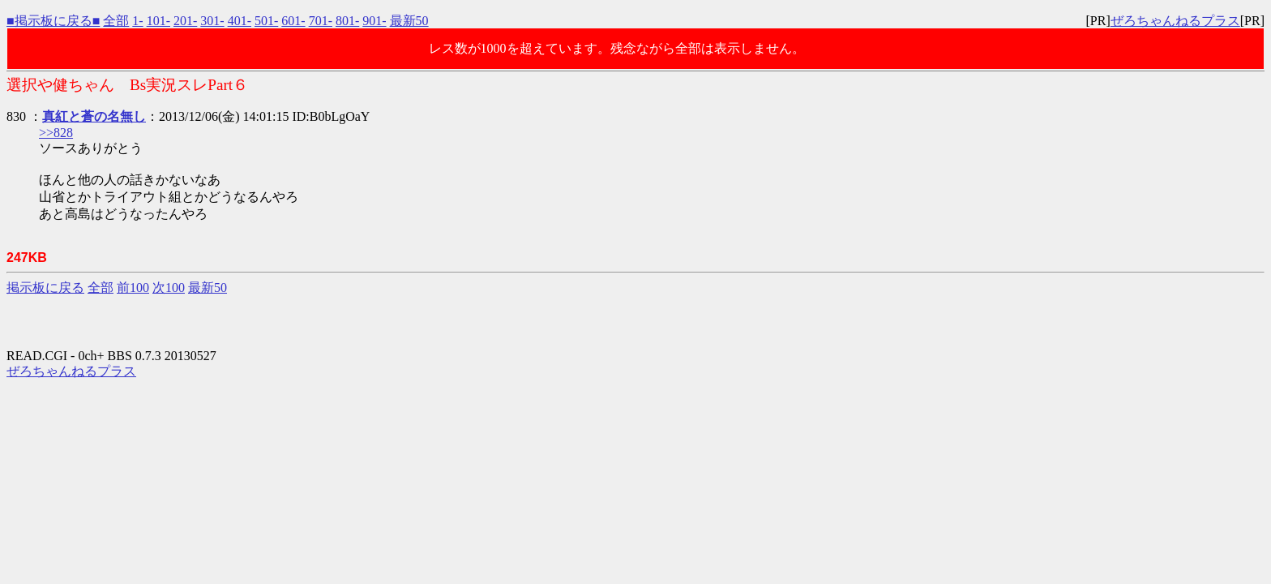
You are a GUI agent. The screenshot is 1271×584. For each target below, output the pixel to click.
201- (185, 21)
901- (374, 21)
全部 (116, 21)
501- (266, 21)
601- (293, 21)
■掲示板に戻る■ (53, 21)
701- (320, 21)
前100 (133, 287)
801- (347, 21)
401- (239, 21)
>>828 (56, 133)
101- (158, 21)
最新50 (409, 21)
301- (212, 21)
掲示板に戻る (45, 287)
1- (137, 21)
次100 (168, 287)
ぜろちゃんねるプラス (1175, 21)
